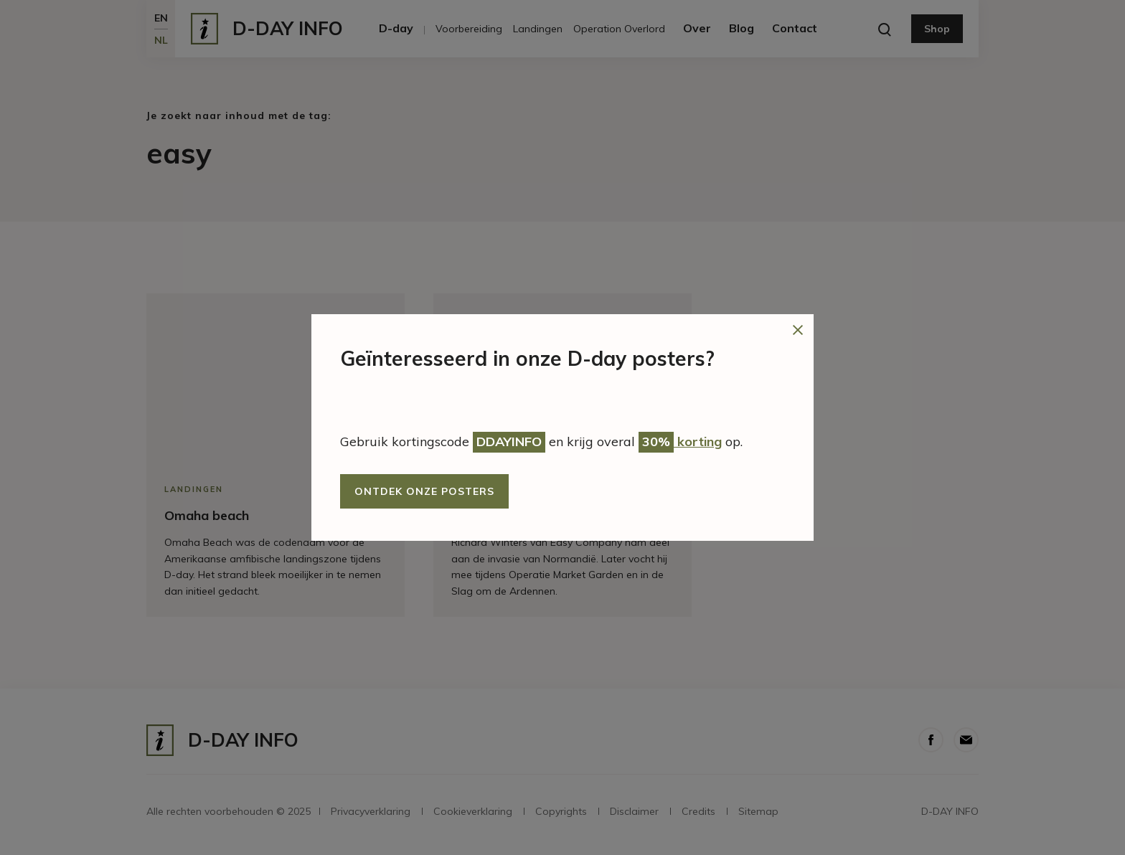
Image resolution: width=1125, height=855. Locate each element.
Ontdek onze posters (424, 491)
